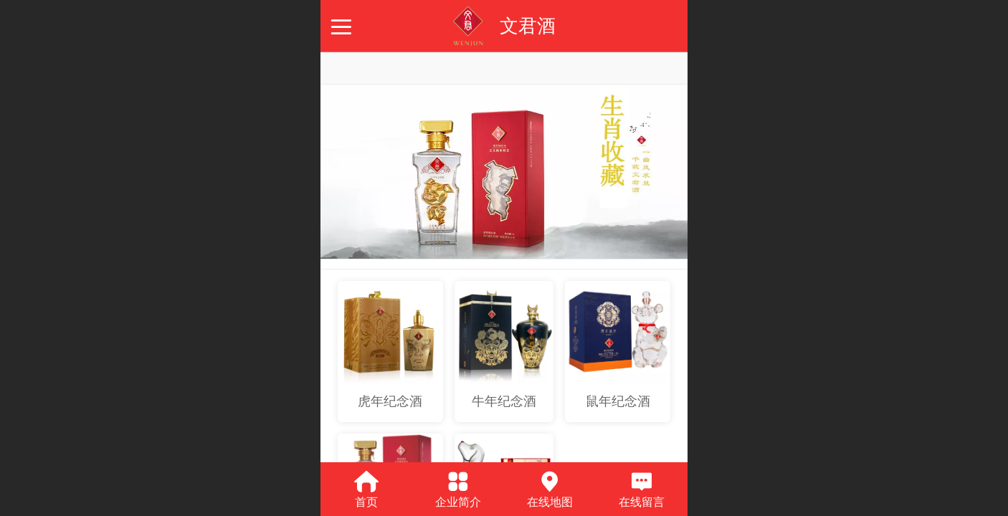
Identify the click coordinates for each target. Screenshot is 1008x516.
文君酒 (528, 26)
